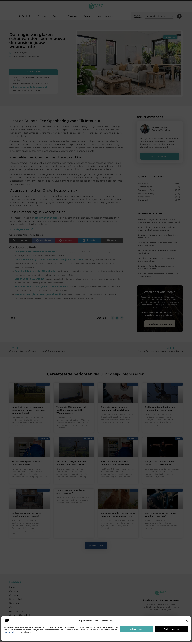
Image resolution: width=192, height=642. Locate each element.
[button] (186, 620)
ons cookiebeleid (10, 632)
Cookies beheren (171, 629)
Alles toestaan (136, 629)
